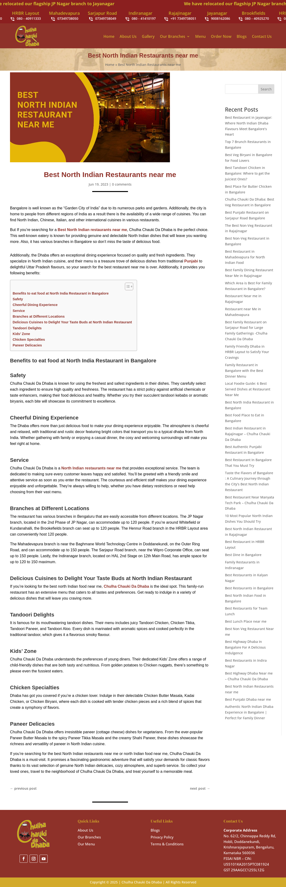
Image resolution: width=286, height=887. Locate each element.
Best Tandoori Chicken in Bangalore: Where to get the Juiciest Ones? (247, 173)
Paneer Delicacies (27, 345)
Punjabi (191, 261)
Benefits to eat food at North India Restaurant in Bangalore (61, 293)
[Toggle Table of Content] (126, 286)
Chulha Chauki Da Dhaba (126, 586)
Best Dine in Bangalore (243, 554)
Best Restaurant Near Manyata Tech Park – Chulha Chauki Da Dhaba (249, 503)
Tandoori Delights (27, 328)
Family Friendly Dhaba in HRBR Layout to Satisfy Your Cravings (247, 352)
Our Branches (172, 36)
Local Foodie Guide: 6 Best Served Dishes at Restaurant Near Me (247, 389)
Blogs (242, 36)
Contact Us (262, 36)
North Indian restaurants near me (91, 468)
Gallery (148, 36)
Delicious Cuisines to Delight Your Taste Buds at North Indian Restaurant (72, 322)
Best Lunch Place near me (245, 621)
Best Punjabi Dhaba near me (248, 699)
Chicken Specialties (29, 339)
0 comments (122, 184)
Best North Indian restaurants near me (92, 230)
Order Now (221, 36)
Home (108, 36)
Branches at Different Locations (39, 316)
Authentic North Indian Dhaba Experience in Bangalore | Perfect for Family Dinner (249, 712)
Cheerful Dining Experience (35, 305)
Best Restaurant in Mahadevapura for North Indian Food (245, 257)
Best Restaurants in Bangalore (249, 588)
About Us (128, 36)
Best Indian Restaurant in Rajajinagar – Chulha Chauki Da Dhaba (247, 434)
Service (19, 311)
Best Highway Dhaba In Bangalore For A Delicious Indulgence (245, 647)
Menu (200, 36)
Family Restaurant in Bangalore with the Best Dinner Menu (244, 371)
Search (266, 89)
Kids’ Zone (21, 334)
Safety (18, 299)
